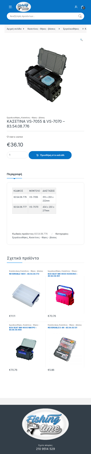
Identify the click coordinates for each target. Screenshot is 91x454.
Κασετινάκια (14, 271)
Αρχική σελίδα (14, 28)
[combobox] (41, 16)
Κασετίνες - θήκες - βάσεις (41, 28)
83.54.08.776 (20, 197)
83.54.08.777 (20, 207)
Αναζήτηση (80, 16)
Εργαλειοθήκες (71, 28)
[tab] (14, 175)
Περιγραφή (14, 174)
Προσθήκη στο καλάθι (52, 155)
